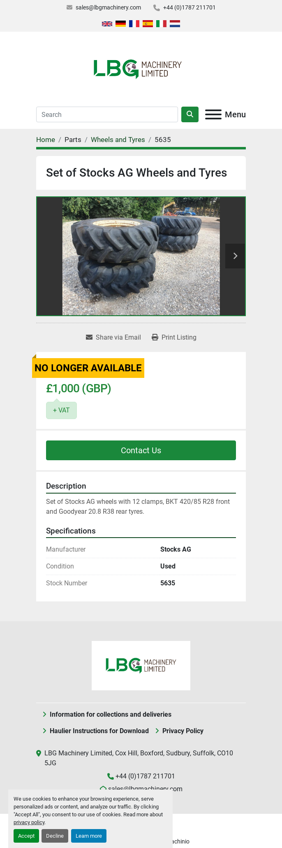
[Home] (45, 139)
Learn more (89, 836)
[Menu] (213, 114)
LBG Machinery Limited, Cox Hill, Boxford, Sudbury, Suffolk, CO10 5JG (138, 758)
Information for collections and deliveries (110, 714)
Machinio (178, 841)
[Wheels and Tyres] (118, 139)
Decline (55, 836)
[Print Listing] (174, 337)
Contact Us (141, 450)
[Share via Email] (113, 337)
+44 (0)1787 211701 (189, 7)
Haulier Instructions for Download (99, 731)
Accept (26, 836)
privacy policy (29, 822)
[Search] (107, 114)
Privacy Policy (182, 731)
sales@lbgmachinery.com (108, 7)
